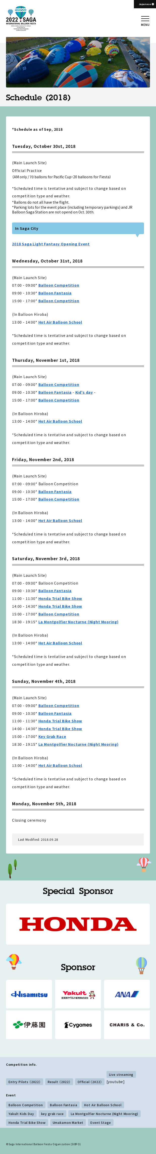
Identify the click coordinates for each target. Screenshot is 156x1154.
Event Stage (100, 1122)
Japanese (145, 4)
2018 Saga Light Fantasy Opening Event (51, 243)
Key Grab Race (52, 736)
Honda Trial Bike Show (60, 598)
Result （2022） (59, 1082)
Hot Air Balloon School (60, 322)
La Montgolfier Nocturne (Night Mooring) (78, 621)
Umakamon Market (68, 1122)
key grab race (52, 1114)
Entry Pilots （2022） (25, 1082)
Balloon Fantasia (55, 292)
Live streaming (121, 1074)
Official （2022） (90, 1082)
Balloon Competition (58, 285)
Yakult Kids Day (21, 1114)
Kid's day (84, 392)
